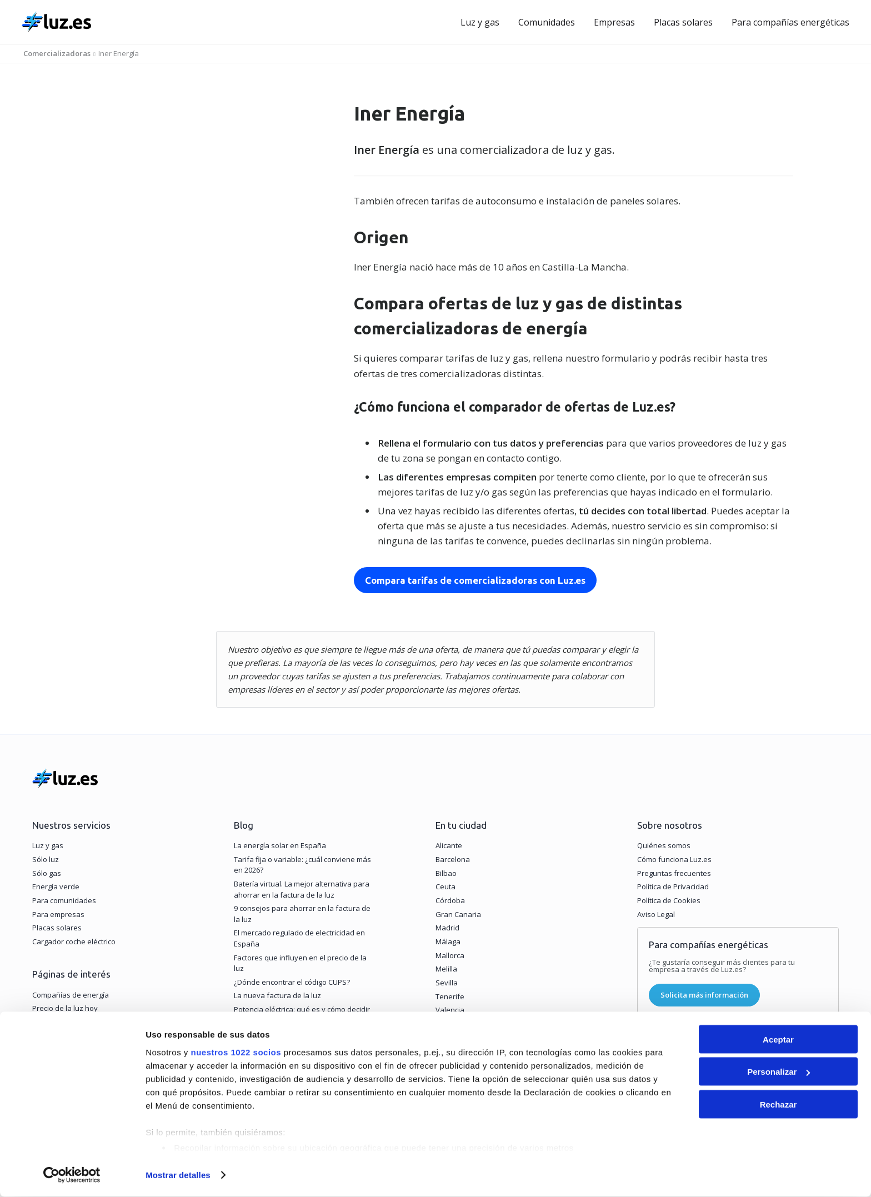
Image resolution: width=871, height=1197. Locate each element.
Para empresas (58, 916)
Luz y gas (479, 22)
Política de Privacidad (673, 889)
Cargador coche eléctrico (74, 944)
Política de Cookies (668, 903)
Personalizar (778, 1072)
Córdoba (450, 903)
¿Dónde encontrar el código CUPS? (292, 984)
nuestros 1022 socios (236, 1052)
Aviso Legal (656, 916)
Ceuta (445, 889)
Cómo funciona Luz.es (674, 862)
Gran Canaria (458, 916)
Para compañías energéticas (790, 22)
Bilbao (446, 875)
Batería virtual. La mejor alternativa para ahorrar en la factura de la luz (301, 892)
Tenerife (450, 999)
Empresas (614, 22)
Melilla (446, 971)
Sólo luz (45, 862)
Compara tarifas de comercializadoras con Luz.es (472, 580)
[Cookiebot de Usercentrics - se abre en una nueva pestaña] (72, 1175)
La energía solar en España (280, 848)
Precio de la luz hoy (65, 1011)
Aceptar (778, 1039)
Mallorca (450, 958)
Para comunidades (64, 903)
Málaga (448, 944)
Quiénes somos (663, 848)
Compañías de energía (70, 997)
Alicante (449, 848)
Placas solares (683, 22)
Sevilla (447, 985)
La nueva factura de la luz (277, 998)
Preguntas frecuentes (674, 875)
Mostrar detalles (178, 1175)
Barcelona (453, 862)
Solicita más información (704, 998)
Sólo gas (46, 875)
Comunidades (546, 22)
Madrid (447, 930)
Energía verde (55, 889)
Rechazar (778, 1104)
